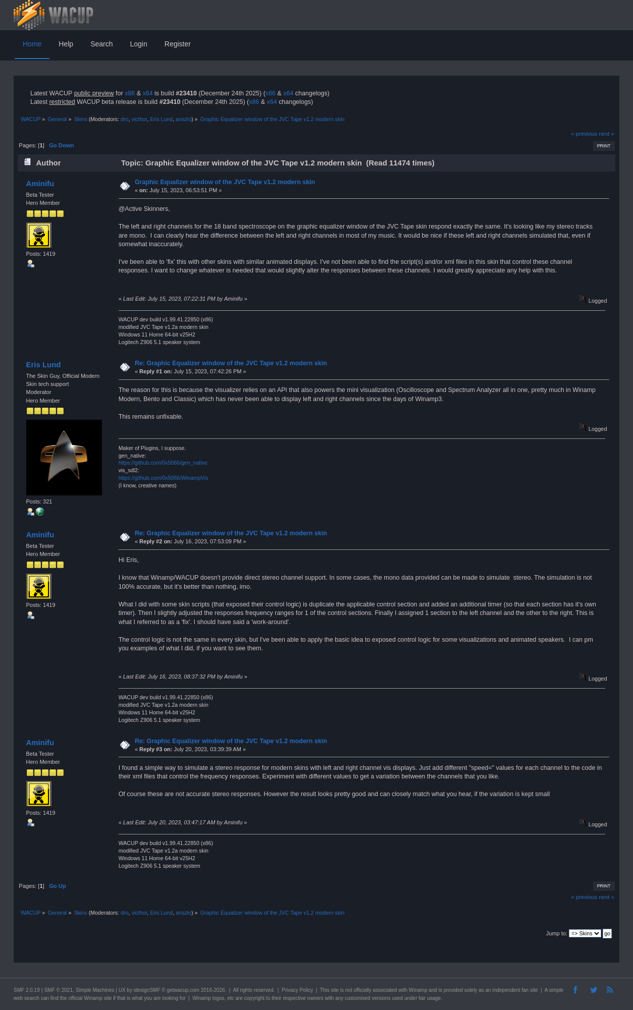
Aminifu (40, 183)
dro (124, 119)
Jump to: (556, 933)
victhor (139, 119)
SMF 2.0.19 (27, 990)
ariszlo (183, 119)
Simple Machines (95, 990)
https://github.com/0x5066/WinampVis (163, 478)
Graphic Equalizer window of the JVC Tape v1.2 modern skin (225, 182)
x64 (147, 93)
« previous (584, 134)
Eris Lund (161, 119)
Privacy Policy (297, 990)
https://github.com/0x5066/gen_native (163, 463)
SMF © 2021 (58, 990)
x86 (130, 93)
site (335, 990)
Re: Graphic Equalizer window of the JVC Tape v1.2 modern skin (231, 363)
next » (606, 134)
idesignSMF (147, 990)
